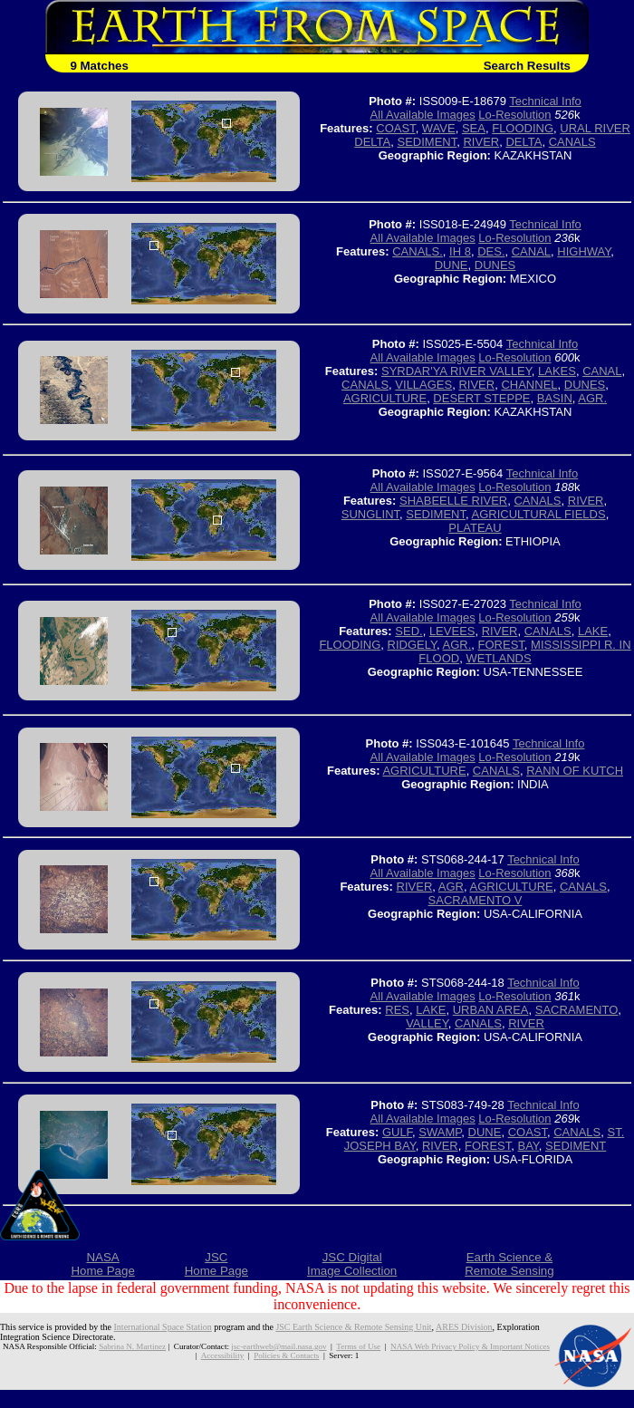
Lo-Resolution (514, 114)
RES (397, 1010)
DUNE (451, 265)
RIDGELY (412, 644)
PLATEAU (474, 528)
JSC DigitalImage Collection (352, 1264)
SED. (408, 631)
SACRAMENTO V (475, 900)
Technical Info (545, 101)
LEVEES (452, 631)
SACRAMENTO (577, 1010)
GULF (397, 1132)
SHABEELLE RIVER (453, 500)
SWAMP (439, 1132)
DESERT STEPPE (481, 398)
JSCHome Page (216, 1264)
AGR (451, 886)
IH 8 (460, 251)
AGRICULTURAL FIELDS (539, 514)
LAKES (557, 371)
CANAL (531, 251)
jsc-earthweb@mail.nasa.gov (278, 1346)
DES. (490, 251)
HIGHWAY (583, 251)
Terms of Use (358, 1346)
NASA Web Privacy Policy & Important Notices (470, 1346)
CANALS (572, 142)
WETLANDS (498, 658)
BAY (527, 1145)
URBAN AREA (491, 1010)
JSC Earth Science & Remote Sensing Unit (353, 1327)
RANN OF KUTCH (574, 770)
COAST (395, 128)
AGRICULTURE (385, 398)
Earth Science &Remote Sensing (509, 1264)
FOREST (501, 644)
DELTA (523, 142)
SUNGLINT (370, 514)
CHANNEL (529, 384)
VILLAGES (423, 384)
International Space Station (163, 1327)
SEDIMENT (427, 142)
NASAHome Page (102, 1264)
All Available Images (423, 114)
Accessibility (222, 1355)
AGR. (592, 398)
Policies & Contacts (286, 1355)
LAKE (593, 631)
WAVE (439, 128)
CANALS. (417, 251)
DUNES (495, 265)
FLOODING (522, 128)
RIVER (481, 142)
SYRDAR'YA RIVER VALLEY (456, 371)
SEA (473, 128)
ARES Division (464, 1327)
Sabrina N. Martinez (132, 1346)
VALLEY (427, 1023)
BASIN (554, 398)
